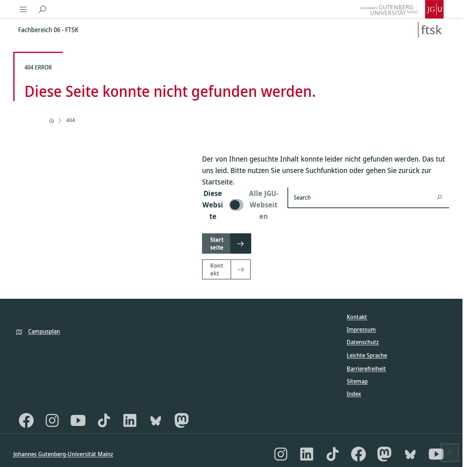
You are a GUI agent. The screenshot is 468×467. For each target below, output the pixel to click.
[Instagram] (52, 420)
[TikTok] (104, 420)
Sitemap (357, 381)
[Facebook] (26, 420)
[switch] (240, 204)
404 (70, 119)
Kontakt (357, 317)
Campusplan (44, 331)
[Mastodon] (181, 420)
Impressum (361, 329)
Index (354, 394)
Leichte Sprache (367, 355)
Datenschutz (363, 342)
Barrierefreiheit (366, 369)
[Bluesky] (155, 420)
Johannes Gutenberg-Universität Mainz (63, 454)
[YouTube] (78, 420)
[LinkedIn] (129, 420)
